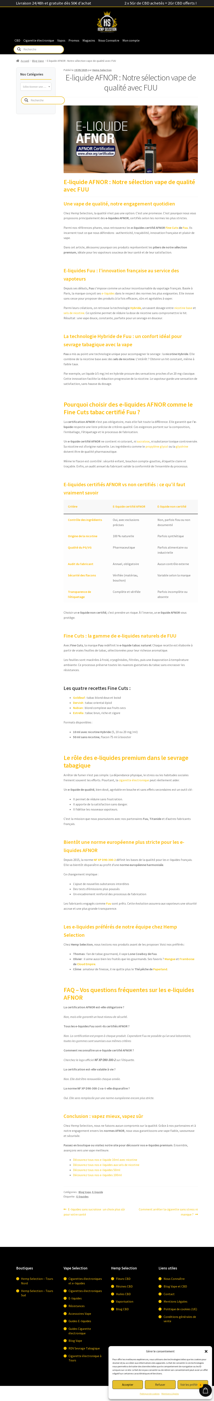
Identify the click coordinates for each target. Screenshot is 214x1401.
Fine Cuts (172, 228)
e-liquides (108, 293)
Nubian (78, 708)
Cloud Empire (86, 964)
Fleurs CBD (123, 1279)
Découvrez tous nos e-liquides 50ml (96, 1170)
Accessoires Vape (80, 1314)
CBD (17, 40)
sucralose (143, 441)
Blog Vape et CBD (175, 1286)
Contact (169, 1294)
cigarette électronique (134, 780)
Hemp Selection (102, 70)
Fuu (185, 228)
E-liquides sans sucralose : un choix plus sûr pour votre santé (94, 1211)
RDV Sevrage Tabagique (84, 1348)
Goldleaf (79, 698)
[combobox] (36, 87)
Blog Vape (38, 61)
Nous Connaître (174, 1279)
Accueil (25, 61)
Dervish (78, 703)
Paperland (160, 969)
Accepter (127, 1384)
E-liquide (97, 1192)
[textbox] (35, 87)
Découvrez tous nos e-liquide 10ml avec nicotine (105, 1160)
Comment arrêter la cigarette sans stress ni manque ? (168, 1211)
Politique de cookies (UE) (180, 1309)
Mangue (170, 959)
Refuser (160, 1384)
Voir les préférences (192, 1384)
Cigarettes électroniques (85, 1291)
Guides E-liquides (80, 1321)
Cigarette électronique (38, 40)
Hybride (135, 308)
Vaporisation (124, 1301)
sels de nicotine (74, 313)
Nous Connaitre (108, 40)
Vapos (61, 40)
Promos (74, 40)
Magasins (88, 40)
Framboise (187, 959)
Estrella (78, 713)
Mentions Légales (170, 1393)
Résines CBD (124, 1286)
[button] (206, 1351)
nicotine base (183, 308)
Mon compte (131, 40)
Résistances (77, 1306)
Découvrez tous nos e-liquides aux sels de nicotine (106, 1165)
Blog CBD (122, 1309)
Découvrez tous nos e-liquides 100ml (97, 1175)
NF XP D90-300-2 (105, 860)
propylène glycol (156, 446)
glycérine (182, 446)
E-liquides (82, 1196)
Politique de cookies (149, 1393)
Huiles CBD (123, 1294)
